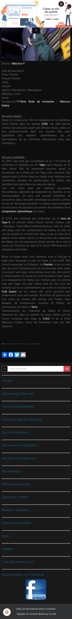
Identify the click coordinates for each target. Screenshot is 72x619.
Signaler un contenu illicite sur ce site (36, 614)
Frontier (48, 264)
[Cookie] (7, 612)
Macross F (18, 63)
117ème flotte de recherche (36, 101)
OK (66, 368)
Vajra (42, 164)
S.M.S (46, 318)
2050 (45, 124)
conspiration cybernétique (17, 211)
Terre (34, 307)
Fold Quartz (9, 291)
